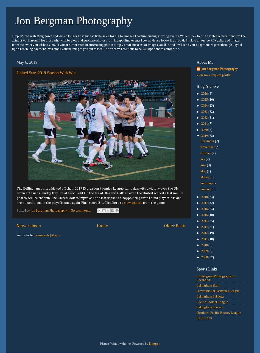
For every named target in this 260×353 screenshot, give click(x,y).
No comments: (81, 210)
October (206, 153)
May (203, 171)
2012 (204, 233)
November (208, 147)
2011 (204, 239)
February (207, 183)
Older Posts (175, 226)
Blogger (154, 343)
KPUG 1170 (204, 318)
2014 (204, 221)
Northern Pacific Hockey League (219, 312)
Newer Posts (29, 226)
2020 (204, 130)
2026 (204, 93)
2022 (204, 117)
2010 (204, 245)
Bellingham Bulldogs (210, 296)
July (203, 159)
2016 (204, 209)
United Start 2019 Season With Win (46, 73)
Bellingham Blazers (210, 307)
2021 (204, 123)
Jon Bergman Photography (74, 20)
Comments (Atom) (47, 235)
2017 (204, 203)
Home (102, 226)
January (206, 189)
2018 (204, 197)
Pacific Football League (212, 302)
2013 (204, 227)
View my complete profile (214, 75)
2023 (204, 111)
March (205, 177)
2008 (204, 257)
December (207, 141)
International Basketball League (218, 291)
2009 (204, 251)
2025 (204, 99)
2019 (204, 136)
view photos (133, 202)
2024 (204, 105)
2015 (204, 215)
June (203, 165)
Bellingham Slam (208, 285)
